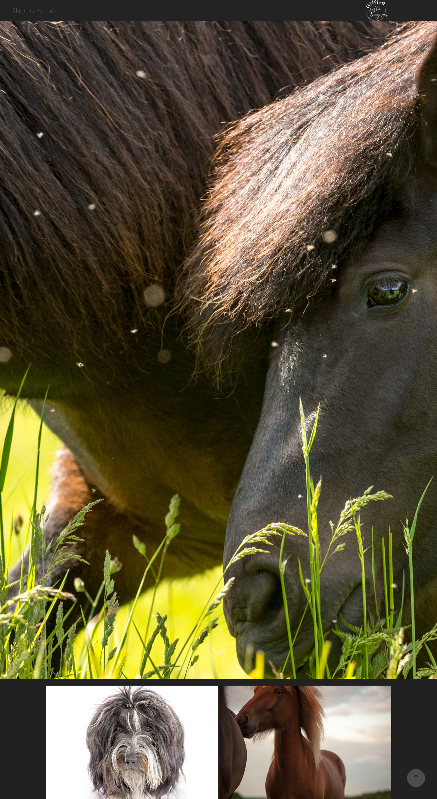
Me (53, 10)
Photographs (28, 10)
